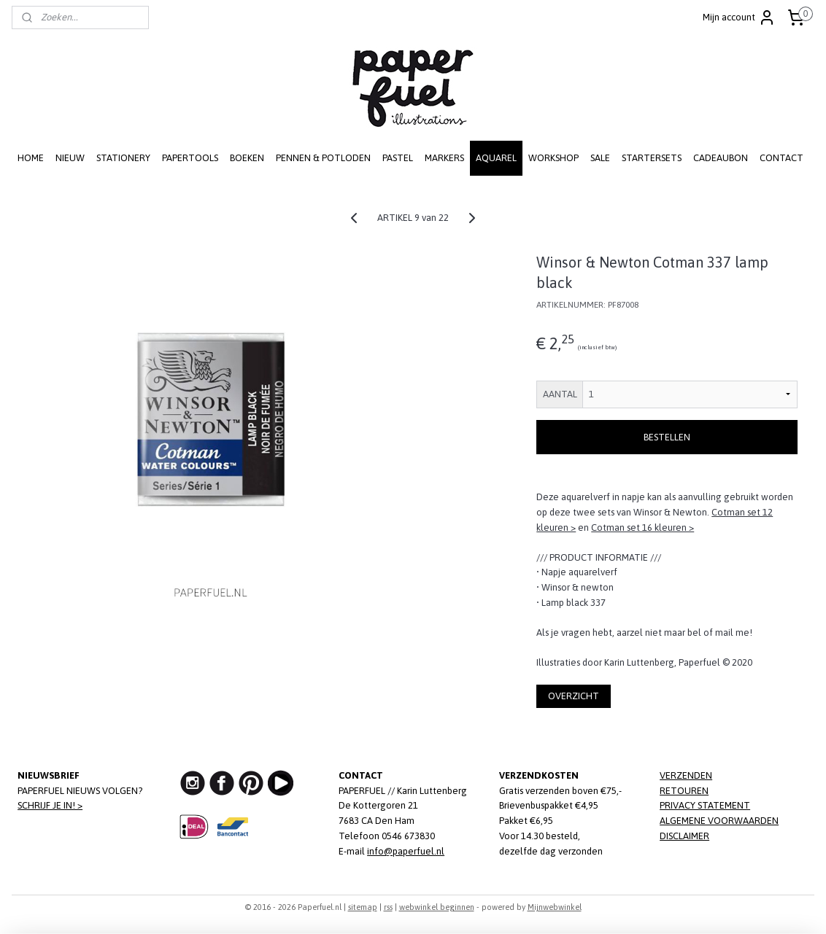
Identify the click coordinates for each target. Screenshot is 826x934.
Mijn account (739, 17)
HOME (31, 157)
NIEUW (70, 157)
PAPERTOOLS (190, 157)
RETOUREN (684, 790)
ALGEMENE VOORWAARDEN (719, 820)
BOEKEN (247, 157)
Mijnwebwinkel (555, 907)
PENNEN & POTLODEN (323, 157)
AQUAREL (496, 157)
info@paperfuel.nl (405, 851)
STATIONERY (123, 157)
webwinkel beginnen (436, 907)
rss (388, 907)
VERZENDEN (686, 775)
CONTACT (781, 157)
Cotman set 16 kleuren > (642, 527)
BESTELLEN (667, 437)
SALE (600, 157)
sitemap (362, 907)
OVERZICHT (573, 695)
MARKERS (444, 157)
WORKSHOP (553, 157)
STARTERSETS (652, 157)
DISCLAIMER (684, 835)
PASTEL (397, 157)
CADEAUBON (720, 157)
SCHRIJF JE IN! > (50, 805)
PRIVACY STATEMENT (705, 805)
